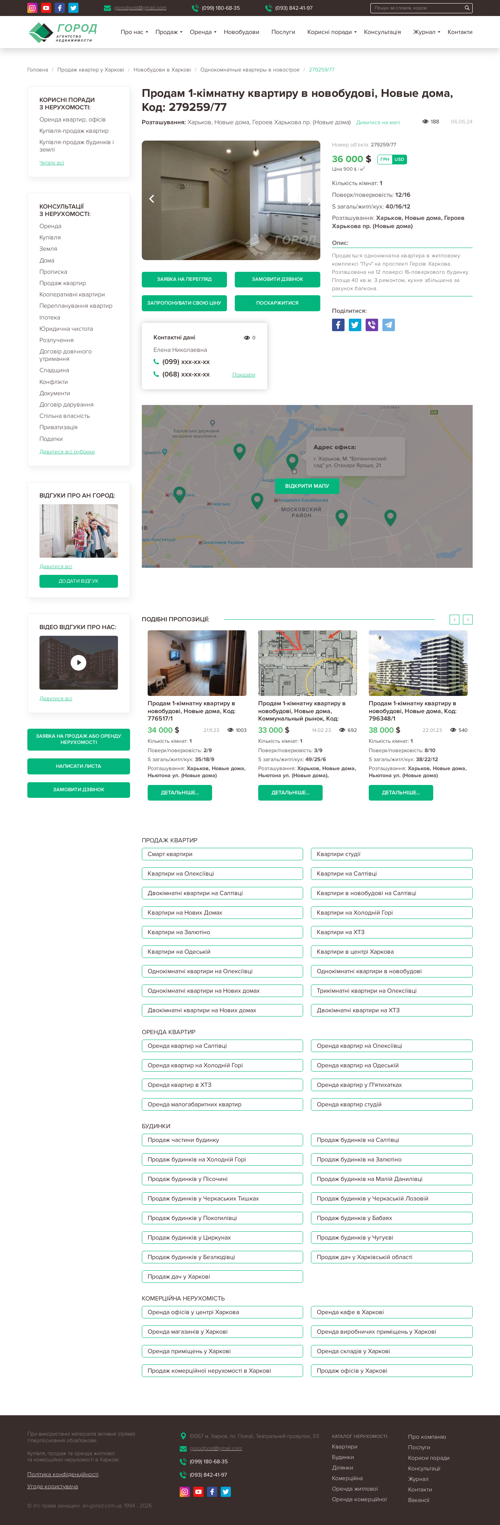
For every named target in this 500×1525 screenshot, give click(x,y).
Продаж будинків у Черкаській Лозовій (373, 1198)
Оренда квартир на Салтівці (187, 1046)
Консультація (382, 32)
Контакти (460, 32)
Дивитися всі (55, 566)
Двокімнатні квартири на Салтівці (195, 893)
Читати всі (51, 162)
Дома (46, 260)
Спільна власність (64, 416)
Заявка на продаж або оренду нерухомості (78, 739)
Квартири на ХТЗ (340, 932)
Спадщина (54, 370)
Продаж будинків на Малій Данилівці (370, 1179)
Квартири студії (339, 854)
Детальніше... (180, 792)
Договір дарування (66, 404)
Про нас (132, 32)
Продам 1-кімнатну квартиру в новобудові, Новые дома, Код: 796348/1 (413, 710)
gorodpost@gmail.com (140, 7)
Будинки (343, 1457)
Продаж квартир (62, 283)
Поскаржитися (277, 303)
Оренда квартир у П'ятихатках (359, 1085)
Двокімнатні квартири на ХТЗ (358, 1010)
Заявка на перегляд (184, 279)
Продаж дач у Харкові (179, 1277)
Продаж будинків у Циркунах (189, 1237)
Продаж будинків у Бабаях (354, 1218)
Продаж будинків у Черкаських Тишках (203, 1198)
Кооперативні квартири (72, 294)
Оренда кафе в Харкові (350, 1312)
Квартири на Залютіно (179, 932)
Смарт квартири (170, 854)
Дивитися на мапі (378, 122)
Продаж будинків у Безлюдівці (191, 1257)
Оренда (50, 226)
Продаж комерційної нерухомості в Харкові (209, 1371)
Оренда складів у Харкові (353, 1351)
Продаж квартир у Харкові (90, 69)
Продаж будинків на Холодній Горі (197, 1159)
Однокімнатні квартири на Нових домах (204, 991)
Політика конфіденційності (62, 1474)
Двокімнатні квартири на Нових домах (202, 1010)
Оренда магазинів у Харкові (188, 1332)
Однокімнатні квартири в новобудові (369, 971)
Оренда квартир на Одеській (358, 1065)
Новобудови (241, 32)
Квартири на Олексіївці (181, 874)
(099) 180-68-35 (221, 8)
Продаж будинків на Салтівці (358, 1140)
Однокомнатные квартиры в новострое (250, 69)
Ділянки (342, 1467)
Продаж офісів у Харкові (352, 1371)
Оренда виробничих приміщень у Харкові (376, 1332)
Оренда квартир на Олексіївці (359, 1046)
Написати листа (78, 766)
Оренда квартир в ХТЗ (179, 1085)
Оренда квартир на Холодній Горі (195, 1065)
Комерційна (347, 1478)
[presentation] (151, 200)
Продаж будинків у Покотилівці (192, 1218)
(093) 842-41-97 (293, 8)
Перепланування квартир (75, 306)
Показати (243, 374)
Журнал (424, 32)
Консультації (424, 1468)
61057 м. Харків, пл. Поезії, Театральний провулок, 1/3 (254, 1436)
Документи (54, 393)
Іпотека (49, 317)
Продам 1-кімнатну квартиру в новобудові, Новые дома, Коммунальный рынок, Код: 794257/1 (302, 714)
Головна (37, 69)
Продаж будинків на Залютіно (359, 1159)
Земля (48, 249)
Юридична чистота (66, 329)
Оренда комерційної (359, 1499)
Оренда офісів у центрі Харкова (193, 1312)
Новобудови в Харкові (162, 69)
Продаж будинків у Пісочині (188, 1179)
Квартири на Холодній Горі (355, 913)
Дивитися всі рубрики (67, 451)
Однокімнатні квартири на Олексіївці (200, 971)
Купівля (50, 237)
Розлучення (56, 340)
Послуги (283, 32)
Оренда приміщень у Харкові (189, 1351)
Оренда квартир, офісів (72, 119)
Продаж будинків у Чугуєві (355, 1237)
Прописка (53, 272)
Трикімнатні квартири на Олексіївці (367, 991)
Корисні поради (329, 32)
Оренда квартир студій (349, 1104)
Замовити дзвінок (78, 790)
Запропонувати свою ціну (184, 303)
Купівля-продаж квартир (74, 131)
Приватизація (58, 427)
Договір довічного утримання (65, 355)
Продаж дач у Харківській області (364, 1257)
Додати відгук (78, 581)
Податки (51, 439)
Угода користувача (52, 1486)
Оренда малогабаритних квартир (194, 1104)
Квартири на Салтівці (347, 874)
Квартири (344, 1446)
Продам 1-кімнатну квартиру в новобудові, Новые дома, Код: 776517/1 (192, 710)
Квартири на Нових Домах (185, 913)
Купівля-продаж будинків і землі (76, 145)
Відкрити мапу (307, 486)
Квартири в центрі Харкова (355, 952)
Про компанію (427, 1436)
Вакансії (418, 1500)
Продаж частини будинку (183, 1140)
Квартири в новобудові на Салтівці (366, 893)
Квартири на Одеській (179, 952)
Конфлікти (53, 382)
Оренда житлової (355, 1488)
